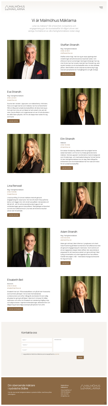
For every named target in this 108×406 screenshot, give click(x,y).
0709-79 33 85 (12, 192)
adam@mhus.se (66, 240)
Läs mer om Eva (13, 121)
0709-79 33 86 (65, 145)
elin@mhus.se (65, 147)
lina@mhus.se (12, 194)
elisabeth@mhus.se (14, 288)
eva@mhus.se (12, 100)
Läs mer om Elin (66, 168)
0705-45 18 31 (11, 98)
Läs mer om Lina (13, 215)
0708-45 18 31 (65, 51)
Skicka (80, 357)
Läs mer (57, 354)
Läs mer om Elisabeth (15, 309)
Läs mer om (65, 263)
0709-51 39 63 (11, 286)
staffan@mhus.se (67, 53)
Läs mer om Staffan (68, 74)
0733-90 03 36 (65, 238)
